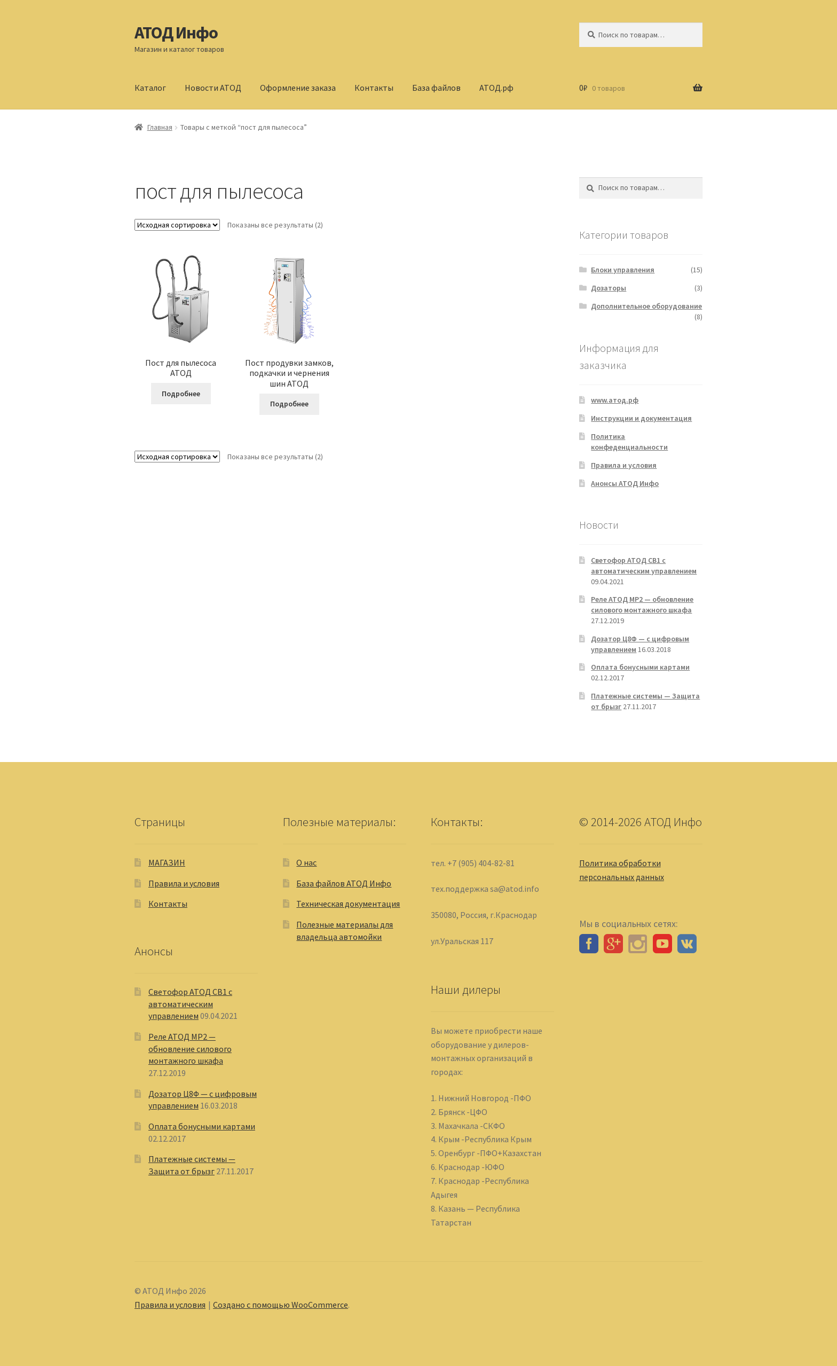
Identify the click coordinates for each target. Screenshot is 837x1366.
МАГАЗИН (166, 862)
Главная (159, 127)
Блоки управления (622, 269)
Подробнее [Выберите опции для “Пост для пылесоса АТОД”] (181, 393)
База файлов (436, 87)
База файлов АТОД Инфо (343, 883)
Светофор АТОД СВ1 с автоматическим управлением (644, 565)
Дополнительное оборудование (646, 306)
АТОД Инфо (176, 32)
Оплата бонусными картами (640, 667)
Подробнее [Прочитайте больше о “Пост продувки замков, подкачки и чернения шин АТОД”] (289, 404)
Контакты (373, 87)
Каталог (150, 87)
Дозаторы (608, 288)
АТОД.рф (496, 87)
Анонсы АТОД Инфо (625, 483)
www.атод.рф (614, 400)
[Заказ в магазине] (177, 225)
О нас (306, 862)
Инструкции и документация (641, 418)
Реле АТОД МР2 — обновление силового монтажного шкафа (642, 604)
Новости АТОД (213, 87)
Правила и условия (624, 465)
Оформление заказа (298, 87)
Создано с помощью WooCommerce (280, 1304)
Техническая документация (348, 903)
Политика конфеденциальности (629, 441)
